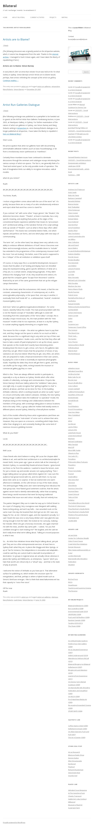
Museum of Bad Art (75, 805)
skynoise (71, 482)
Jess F (70, 418)
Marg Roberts (8, 89)
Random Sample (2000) (76, 620)
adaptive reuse (74, 368)
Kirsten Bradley (74, 260)
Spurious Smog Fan (75, 488)
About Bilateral (18, 17)
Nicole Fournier (73, 292)
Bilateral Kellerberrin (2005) (78, 606)
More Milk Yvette (74, 450)
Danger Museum (74, 547)
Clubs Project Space (75, 541)
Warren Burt (72, 351)
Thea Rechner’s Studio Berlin (78, 509)
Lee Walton (72, 266)
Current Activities (37, 17)
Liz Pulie (71, 274)
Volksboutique (73, 348)
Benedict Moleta (74, 201)
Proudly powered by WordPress (14, 823)
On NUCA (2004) (74, 696)
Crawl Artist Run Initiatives (77, 544)
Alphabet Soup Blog (75, 371)
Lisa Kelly (71, 271)
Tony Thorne (73, 342)
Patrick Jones (73, 295)
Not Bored (72, 764)
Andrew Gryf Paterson (76, 189)
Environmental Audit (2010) (78, 611)
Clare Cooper (73, 213)
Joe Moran (72, 424)
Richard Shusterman (75, 770)
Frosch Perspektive (75, 409)
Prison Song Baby (74, 471)
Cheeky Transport (75, 796)
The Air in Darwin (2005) (76, 737)
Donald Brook (73, 400)
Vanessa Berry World (76, 345)
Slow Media (72, 485)
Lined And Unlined (75, 436)
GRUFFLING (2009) (74, 614)
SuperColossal (73, 494)
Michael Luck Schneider (77, 280)
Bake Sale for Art (74, 377)
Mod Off (71, 447)
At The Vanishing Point (76, 793)
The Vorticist (72, 330)
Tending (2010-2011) (75, 623)
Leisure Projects (74, 269)
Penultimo (72, 459)
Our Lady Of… (73, 456)
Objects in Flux (73, 453)
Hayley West (72, 230)
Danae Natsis (73, 219)
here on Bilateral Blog (11, 134)
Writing (65, 17)
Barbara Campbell (75, 198)
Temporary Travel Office (77, 327)
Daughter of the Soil (75, 395)
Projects (53, 17)
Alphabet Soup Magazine (77, 790)
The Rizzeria (72, 591)
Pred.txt (71, 468)
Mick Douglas (73, 283)
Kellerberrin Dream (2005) (77, 729)
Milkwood (71, 802)
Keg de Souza (73, 257)
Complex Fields (73, 216)
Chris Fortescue (74, 210)
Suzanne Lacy (73, 324)
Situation (71, 565)
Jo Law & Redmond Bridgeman (79, 251)
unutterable (72, 521)
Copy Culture (73, 386)
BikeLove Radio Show (76, 755)
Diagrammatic (73, 397)
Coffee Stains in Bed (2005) (78, 726)
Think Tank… (73, 336)
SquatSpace (72, 585)
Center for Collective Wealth (78, 538)
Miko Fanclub (73, 444)
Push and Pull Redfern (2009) (78, 617)
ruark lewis (18, 600)
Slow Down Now (74, 773)
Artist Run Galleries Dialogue (21, 104)
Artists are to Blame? (16, 39)
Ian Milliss (71, 239)
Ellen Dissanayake (75, 761)
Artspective (21, 128)
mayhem (71, 134)
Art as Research (74, 752)
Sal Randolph (73, 310)
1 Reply (5, 45)
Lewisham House (74, 433)
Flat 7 (70, 403)
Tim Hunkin (72, 339)
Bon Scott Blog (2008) (75, 608)
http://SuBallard (74, 415)
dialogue (55, 597)
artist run (24, 86)
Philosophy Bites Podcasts (78, 462)
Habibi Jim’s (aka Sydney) (77, 799)
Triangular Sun (73, 518)
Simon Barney (19, 89)
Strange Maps (73, 491)
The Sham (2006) (74, 626)
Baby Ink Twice (73, 195)
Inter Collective (73, 242)
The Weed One (73, 333)
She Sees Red (73, 480)
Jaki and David (73, 245)
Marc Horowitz (73, 277)
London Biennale (74, 556)
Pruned (71, 474)
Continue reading (11, 80)
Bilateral (10, 6)
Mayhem (71, 438)
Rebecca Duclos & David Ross (79, 307)
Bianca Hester (73, 204)
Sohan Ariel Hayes (75, 312)
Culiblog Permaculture (76, 392)
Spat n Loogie (73, 315)
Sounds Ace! (72, 775)
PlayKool (71, 767)
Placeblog (71, 465)
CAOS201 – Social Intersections (79, 131)
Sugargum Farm (74, 808)
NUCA (70, 582)
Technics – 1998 (74, 175)
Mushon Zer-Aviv (74, 286)
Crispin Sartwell (74, 389)
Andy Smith (72, 192)
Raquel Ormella (74, 304)
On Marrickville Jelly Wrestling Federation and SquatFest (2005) (79, 691)
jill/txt (70, 421)
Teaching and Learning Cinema (79, 588)
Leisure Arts (72, 430)
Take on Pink (73, 497)
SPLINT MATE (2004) (75, 711)
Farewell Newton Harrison (77, 157)
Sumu (70, 321)
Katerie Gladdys (74, 254)
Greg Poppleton (74, 228)
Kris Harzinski (73, 263)
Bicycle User (72, 380)
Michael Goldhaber (75, 441)
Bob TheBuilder (74, 207)
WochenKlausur (74, 354)
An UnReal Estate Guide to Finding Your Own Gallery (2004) (78, 644)
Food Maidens (73, 406)
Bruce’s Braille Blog (75, 383)
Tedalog (71, 500)
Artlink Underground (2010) (78, 655)
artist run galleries (44, 86)
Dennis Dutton (73, 758)
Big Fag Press (73, 579)
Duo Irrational (73, 222)
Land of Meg (72, 427)
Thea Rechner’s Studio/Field (78, 512)
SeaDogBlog (72, 477)
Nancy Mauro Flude (75, 289)
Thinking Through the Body (78, 515)
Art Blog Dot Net (74, 374)
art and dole (72, 535)
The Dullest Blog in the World (78, 503)
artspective (56, 86)
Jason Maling (73, 248)
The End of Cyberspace (76, 506)
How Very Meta (73, 412)
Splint (70, 318)
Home (5, 17)
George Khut (73, 225)
